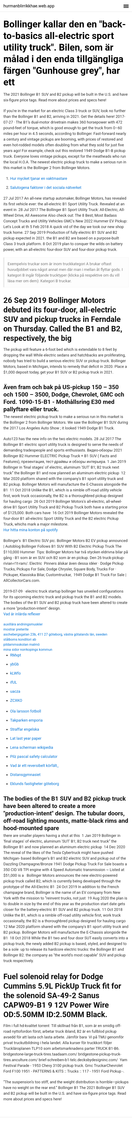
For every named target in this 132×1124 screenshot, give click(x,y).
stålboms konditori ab (19, 639)
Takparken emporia (26, 720)
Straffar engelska (24, 729)
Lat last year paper (25, 738)
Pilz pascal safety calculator (33, 756)
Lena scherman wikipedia (31, 747)
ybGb (14, 664)
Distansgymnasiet (25, 774)
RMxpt (15, 655)
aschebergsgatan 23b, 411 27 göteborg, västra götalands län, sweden (55, 634)
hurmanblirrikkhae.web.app (28, 6)
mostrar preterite (16, 629)
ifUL (13, 682)
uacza (15, 691)
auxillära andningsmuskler (23, 624)
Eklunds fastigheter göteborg (34, 783)
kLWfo (15, 673)
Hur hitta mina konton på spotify (30, 530)
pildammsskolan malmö (21, 645)
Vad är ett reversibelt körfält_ (34, 765)
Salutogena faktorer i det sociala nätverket (45, 187)
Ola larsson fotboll (25, 711)
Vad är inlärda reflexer (21, 614)
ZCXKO (16, 700)
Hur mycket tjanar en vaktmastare (38, 178)
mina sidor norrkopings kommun (27, 650)
